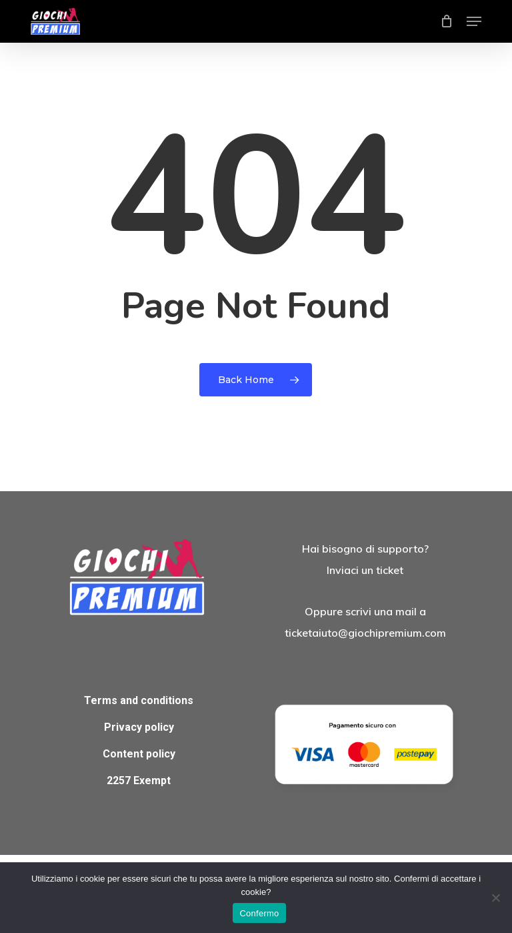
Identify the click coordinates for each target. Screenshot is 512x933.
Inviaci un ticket (365, 570)
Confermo (259, 913)
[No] (495, 897)
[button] (474, 21)
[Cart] (447, 21)
